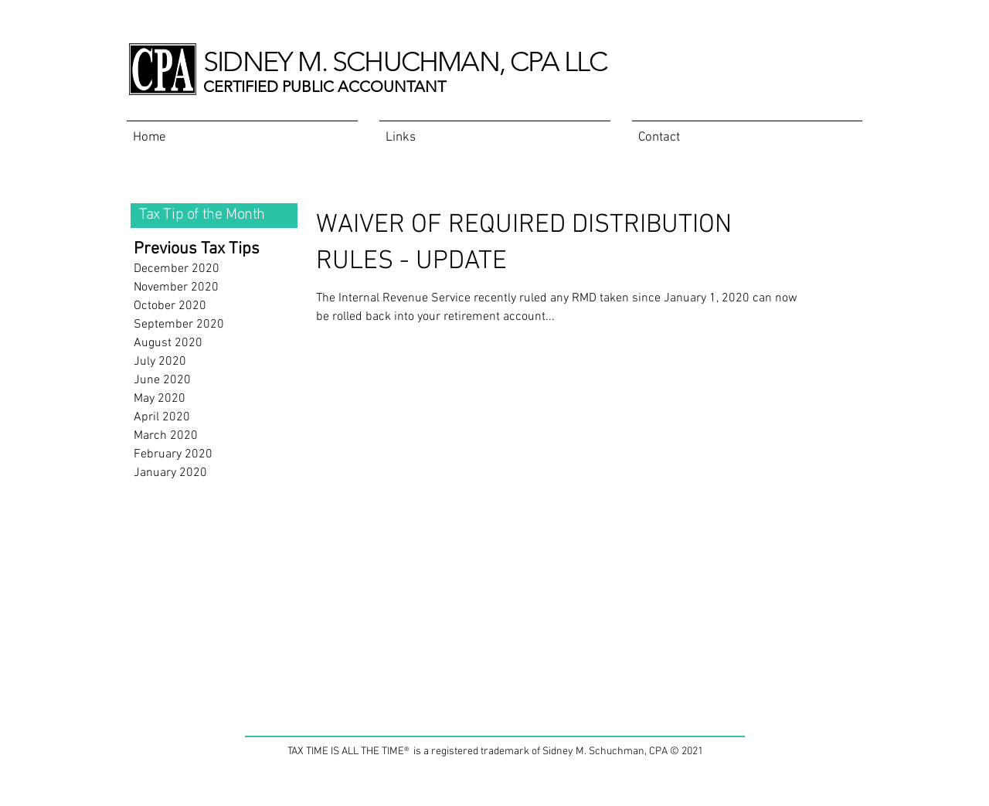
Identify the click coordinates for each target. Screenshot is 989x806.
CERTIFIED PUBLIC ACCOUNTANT (324, 86)
